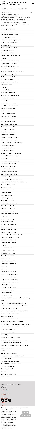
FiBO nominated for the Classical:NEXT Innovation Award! (14, 327)
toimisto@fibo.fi (4, 391)
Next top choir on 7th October (8, 121)
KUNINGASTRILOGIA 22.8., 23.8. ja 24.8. (10, 361)
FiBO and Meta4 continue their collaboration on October (14, 340)
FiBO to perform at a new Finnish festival (10, 319)
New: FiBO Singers (5, 334)
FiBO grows (3, 269)
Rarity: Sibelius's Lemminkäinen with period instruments (13, 182)
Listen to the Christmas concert (8, 37)
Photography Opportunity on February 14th (11, 74)
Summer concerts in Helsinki (7, 190)
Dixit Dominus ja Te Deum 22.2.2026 (9, 47)
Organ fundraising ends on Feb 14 (9, 174)
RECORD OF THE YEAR (6, 377)
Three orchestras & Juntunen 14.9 (9, 263)
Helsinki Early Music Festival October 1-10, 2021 (12, 179)
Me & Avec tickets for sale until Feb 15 (10, 155)
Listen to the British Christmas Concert (10, 79)
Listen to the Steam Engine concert (9, 140)
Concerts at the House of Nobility (8, 119)
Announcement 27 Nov (6, 227)
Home (2, 12)
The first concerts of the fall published (9, 290)
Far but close (4, 245)
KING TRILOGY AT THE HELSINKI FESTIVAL (11, 363)
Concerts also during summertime (9, 308)
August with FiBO (5, 300)
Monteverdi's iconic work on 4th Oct (9, 108)
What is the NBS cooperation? (8, 184)
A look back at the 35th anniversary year (10, 55)
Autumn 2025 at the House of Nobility (10, 61)
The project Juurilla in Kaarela (7, 250)
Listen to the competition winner (8, 129)
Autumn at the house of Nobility (8, 134)
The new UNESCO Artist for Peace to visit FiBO (12, 337)
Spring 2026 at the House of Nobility (9, 42)
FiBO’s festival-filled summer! (7, 366)
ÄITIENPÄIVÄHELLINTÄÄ (7, 369)
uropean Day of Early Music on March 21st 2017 (12, 321)
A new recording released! (7, 221)
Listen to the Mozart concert (7, 195)
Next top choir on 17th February (8, 116)
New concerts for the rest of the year (9, 176)
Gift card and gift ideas (6, 111)
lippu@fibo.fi (4, 394)
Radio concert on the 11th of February (10, 213)
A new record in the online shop (8, 276)
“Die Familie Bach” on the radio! (8, 224)
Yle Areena (14, 19)
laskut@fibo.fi (4, 398)
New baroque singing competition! (9, 171)
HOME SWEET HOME (6, 358)
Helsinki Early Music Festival (7, 98)
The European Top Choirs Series (8, 163)
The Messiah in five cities (7, 90)
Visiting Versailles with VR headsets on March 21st (12, 71)
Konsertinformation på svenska (8, 166)
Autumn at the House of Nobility (8, 261)
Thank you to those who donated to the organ (12, 142)
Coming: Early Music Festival (7, 255)
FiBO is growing (4, 158)
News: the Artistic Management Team (10, 313)
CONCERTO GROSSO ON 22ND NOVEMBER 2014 (12, 356)
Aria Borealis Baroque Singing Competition (11, 40)
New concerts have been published (9, 229)
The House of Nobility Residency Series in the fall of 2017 (14, 306)
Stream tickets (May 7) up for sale (9, 203)
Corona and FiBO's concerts (7, 248)
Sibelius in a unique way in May (8, 113)
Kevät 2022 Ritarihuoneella (7, 169)
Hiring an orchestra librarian (7, 200)
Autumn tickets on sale (6, 187)
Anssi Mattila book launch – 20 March (9, 34)
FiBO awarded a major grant (7, 50)
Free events (3, 58)
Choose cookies (26, 415)
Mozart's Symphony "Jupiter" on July (9, 105)
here (13, 25)
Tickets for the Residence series (8, 348)
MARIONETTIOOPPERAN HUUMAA (9, 353)
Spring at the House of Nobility (8, 253)
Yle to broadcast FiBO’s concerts (8, 332)
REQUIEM (3, 371)
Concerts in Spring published (7, 211)
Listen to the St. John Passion (8, 132)
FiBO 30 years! (4, 266)
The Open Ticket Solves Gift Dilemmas (10, 76)
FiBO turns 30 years (5, 258)
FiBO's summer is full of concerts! (9, 287)
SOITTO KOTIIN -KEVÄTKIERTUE (8, 374)
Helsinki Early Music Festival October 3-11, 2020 (12, 234)
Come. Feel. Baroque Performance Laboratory (11, 153)
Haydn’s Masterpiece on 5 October (9, 63)
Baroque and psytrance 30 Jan (8, 219)
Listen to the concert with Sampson (9, 124)
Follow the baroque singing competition (10, 137)
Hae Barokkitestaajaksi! (6, 84)
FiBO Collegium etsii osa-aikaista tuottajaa (11, 342)
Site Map (3, 405)
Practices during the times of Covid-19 (10, 237)
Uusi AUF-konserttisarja (6, 292)
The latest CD (4, 350)
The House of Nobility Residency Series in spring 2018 (13, 303)
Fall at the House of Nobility (7, 284)
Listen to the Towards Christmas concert (10, 161)
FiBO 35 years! (4, 100)
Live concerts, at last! (6, 192)
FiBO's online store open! (7, 295)
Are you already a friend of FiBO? (8, 68)
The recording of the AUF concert (8, 232)
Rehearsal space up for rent (7, 205)
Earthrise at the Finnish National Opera (10, 95)
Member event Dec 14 (6, 45)
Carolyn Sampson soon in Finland (8, 126)
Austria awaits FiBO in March (7, 316)
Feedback (3, 402)
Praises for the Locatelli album (8, 208)
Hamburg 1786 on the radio (7, 150)
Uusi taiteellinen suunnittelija (7, 53)
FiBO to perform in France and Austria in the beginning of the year (16, 324)
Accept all (25, 412)
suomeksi (31, 12)
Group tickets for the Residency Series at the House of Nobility (15, 298)
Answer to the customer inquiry (8, 92)
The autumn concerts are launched (9, 240)
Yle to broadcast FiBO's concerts (8, 329)
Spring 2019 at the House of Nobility (9, 279)
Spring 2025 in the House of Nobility (9, 82)
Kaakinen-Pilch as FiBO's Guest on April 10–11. (11, 66)
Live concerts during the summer (8, 242)
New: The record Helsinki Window (8, 271)
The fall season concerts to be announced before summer (14, 311)
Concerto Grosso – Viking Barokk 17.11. (10, 282)
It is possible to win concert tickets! (9, 103)
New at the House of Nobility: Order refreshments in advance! (15, 345)
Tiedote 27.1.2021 (5, 216)
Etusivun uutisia (9, 12)
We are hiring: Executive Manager (8, 32)
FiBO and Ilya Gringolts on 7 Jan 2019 (9, 274)
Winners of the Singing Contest (8, 148)
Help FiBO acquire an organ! (7, 198)
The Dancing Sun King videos (7, 145)
